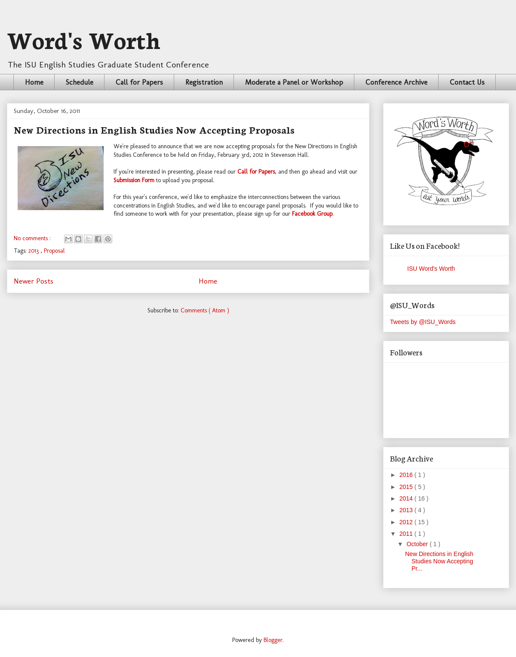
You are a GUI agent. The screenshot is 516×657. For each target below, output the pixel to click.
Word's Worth (84, 38)
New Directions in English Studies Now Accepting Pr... (439, 561)
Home (34, 82)
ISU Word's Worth (431, 268)
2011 (407, 533)
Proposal (54, 250)
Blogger (273, 640)
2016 (407, 474)
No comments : (33, 238)
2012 (407, 522)
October (418, 544)
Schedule (79, 82)
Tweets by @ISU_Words (422, 321)
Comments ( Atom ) (205, 310)
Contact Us (467, 82)
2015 (407, 486)
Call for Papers (139, 82)
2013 (34, 250)
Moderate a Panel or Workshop (294, 82)
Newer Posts (33, 281)
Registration (204, 82)
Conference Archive (396, 82)
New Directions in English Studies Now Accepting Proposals (154, 129)
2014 (407, 498)
